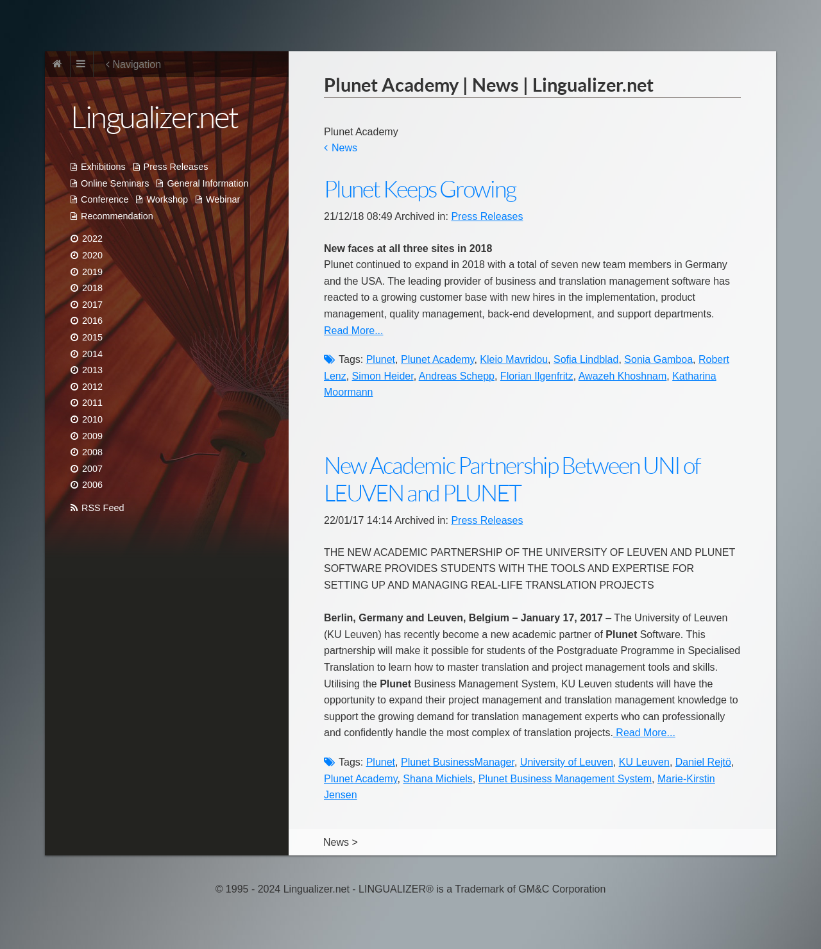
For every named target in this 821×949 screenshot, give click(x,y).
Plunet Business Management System (565, 778)
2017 (92, 304)
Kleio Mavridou (514, 359)
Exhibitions (103, 167)
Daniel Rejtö (703, 762)
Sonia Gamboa (658, 359)
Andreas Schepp (457, 376)
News (344, 147)
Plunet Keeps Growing (420, 189)
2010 (92, 419)
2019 (92, 272)
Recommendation (117, 216)
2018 (92, 288)
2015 (92, 337)
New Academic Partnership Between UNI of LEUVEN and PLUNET (512, 479)
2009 (92, 436)
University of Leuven (566, 762)
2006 (92, 485)
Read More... (353, 330)
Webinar (223, 199)
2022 (92, 238)
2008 (92, 452)
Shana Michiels (438, 778)
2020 (92, 255)
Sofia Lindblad (586, 359)
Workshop (167, 199)
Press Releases (176, 167)
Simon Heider (383, 376)
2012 (92, 387)
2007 (92, 469)
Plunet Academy (437, 359)
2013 (92, 370)
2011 (92, 403)
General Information (207, 183)
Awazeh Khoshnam (623, 376)
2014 (92, 354)
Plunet (380, 359)
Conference (104, 199)
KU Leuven (644, 762)
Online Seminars (115, 183)
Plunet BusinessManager (457, 762)
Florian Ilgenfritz (536, 376)
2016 (92, 320)
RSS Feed (102, 508)
